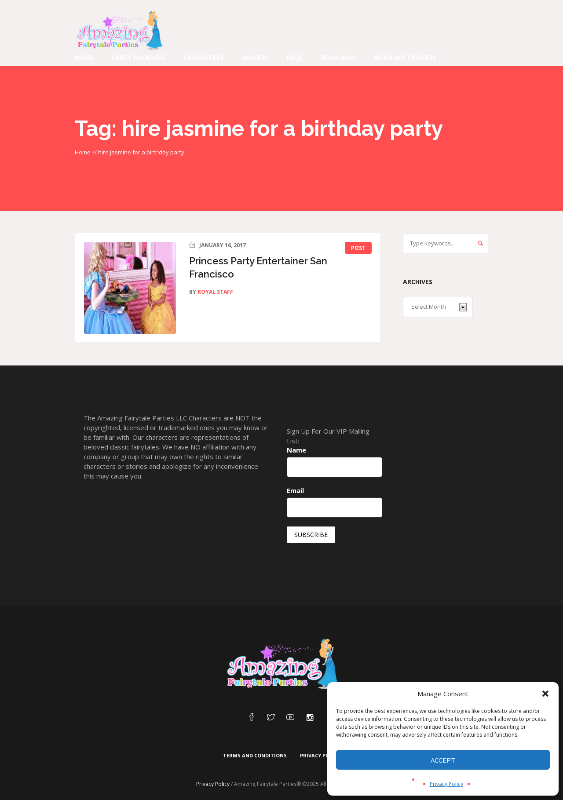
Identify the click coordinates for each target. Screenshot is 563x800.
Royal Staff (215, 292)
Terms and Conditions (255, 755)
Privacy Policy (446, 784)
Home (83, 152)
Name (296, 450)
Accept (443, 760)
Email (295, 490)
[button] (545, 693)
